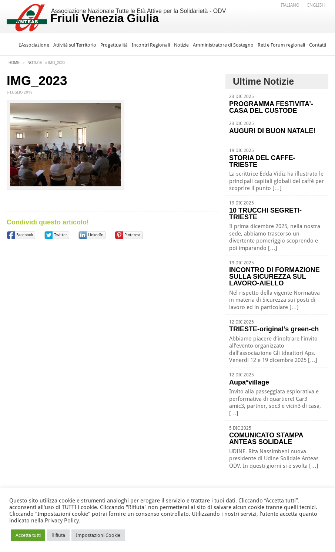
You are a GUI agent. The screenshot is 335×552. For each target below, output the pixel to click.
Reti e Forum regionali (281, 45)
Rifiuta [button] (58, 535)
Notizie (181, 45)
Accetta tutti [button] (28, 535)
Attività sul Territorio (74, 45)
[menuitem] (290, 4)
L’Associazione (34, 45)
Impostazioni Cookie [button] (98, 535)
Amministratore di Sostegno (223, 45)
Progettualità (114, 45)
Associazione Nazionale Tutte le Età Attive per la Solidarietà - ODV (138, 16)
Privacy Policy (62, 520)
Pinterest (132, 235)
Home (14, 63)
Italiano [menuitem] (290, 5)
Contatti (317, 45)
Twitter (60, 235)
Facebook (24, 235)
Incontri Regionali (151, 45)
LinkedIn (95, 235)
